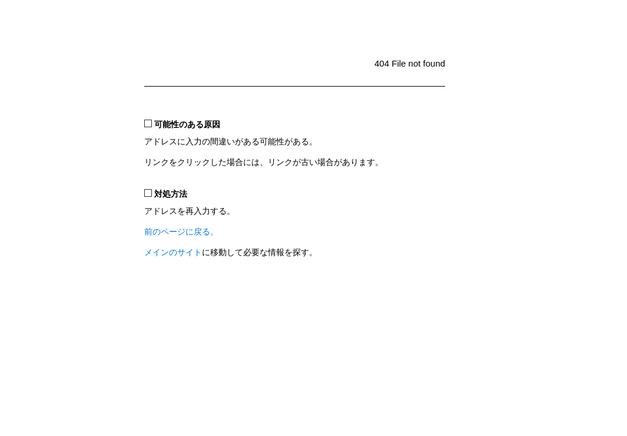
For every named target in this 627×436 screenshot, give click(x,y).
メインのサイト (173, 252)
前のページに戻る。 (181, 231)
